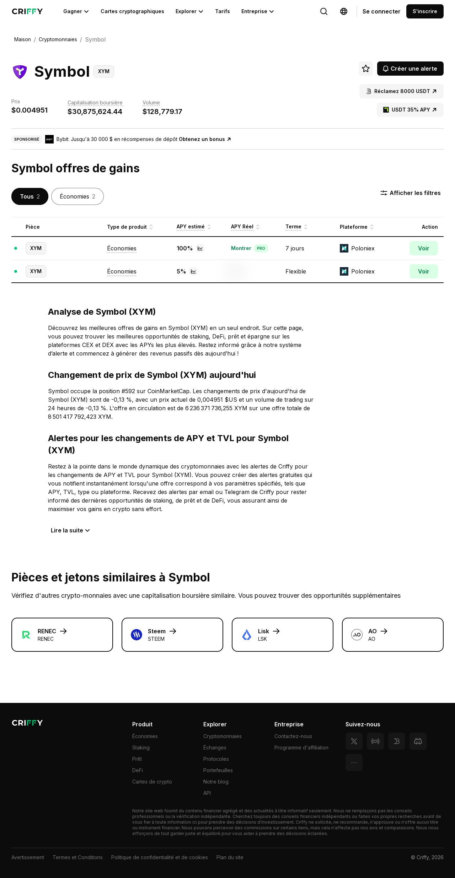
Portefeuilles (218, 770)
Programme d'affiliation (301, 747)
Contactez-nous (293, 736)
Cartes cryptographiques (132, 11)
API (207, 793)
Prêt (137, 759)
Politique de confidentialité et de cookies (159, 857)
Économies (145, 736)
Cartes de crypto (152, 782)
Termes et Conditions (78, 857)
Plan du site (229, 857)
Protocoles (216, 759)
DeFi (137, 770)
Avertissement (27, 857)
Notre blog (216, 782)
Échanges (214, 747)
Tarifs (222, 11)
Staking (141, 747)
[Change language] (324, 11)
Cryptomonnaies (222, 736)
